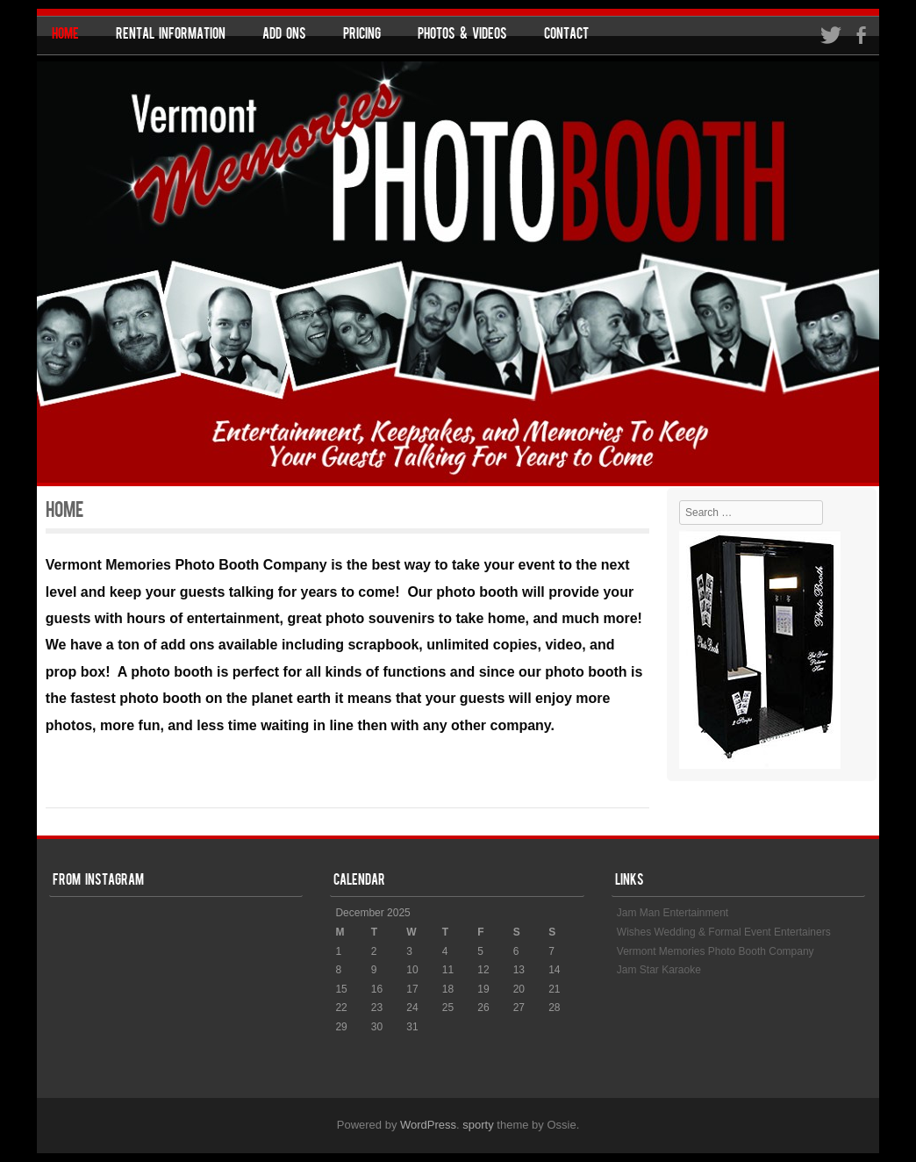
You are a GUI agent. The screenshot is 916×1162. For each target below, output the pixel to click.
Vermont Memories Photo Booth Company (715, 951)
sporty (477, 1124)
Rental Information (170, 35)
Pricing (362, 35)
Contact (566, 35)
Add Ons (284, 35)
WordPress (428, 1124)
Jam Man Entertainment (672, 913)
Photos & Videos (462, 35)
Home (65, 35)
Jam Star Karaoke (659, 970)
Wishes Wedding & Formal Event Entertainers (724, 932)
